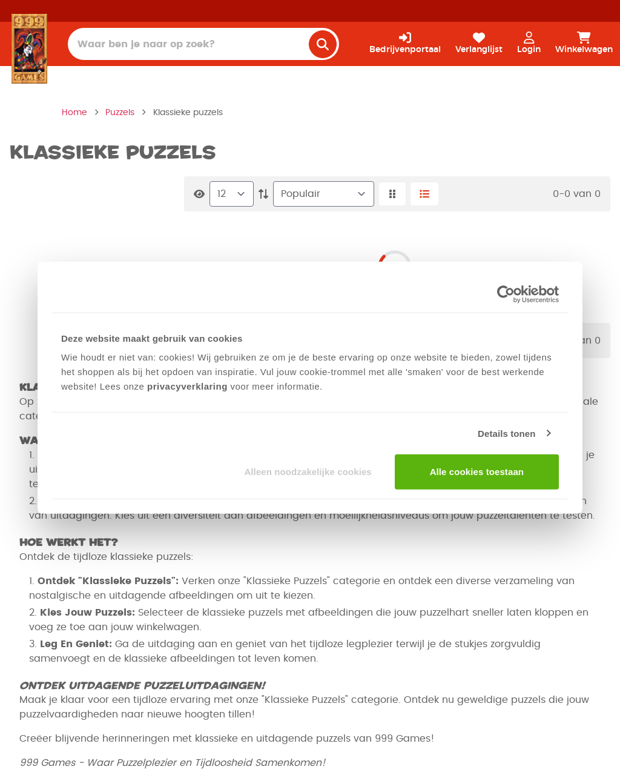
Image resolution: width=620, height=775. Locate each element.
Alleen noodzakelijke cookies (307, 472)
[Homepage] (29, 48)
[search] (323, 44)
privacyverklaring (187, 386)
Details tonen (506, 433)
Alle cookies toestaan (477, 472)
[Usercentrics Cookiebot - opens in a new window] (506, 294)
